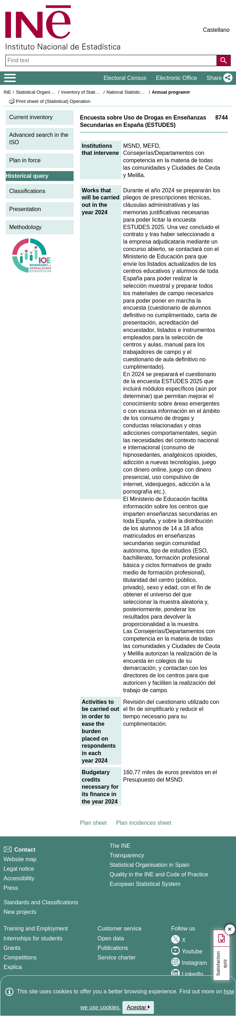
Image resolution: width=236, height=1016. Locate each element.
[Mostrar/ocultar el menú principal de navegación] (10, 78)
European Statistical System (145, 884)
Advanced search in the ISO (38, 138)
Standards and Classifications (41, 902)
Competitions (20, 957)
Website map (20, 859)
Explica (13, 967)
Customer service (120, 929)
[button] (218, 78)
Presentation (25, 209)
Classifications (27, 191)
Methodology (25, 227)
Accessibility (19, 878)
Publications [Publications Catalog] (113, 948)
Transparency (127, 855)
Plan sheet (93, 823)
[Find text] (111, 60)
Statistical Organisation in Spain (48, 92)
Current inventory (31, 117)
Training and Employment (36, 929)
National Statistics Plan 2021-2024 (141, 92)
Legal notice (19, 869)
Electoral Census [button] (125, 78)
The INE (120, 846)
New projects (20, 912)
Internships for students (33, 938)
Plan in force (25, 160)
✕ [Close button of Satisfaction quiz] (230, 929)
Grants (12, 948)
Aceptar (138, 1007)
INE (7, 92)
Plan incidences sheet (143, 823)
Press (11, 888)
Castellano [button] (216, 30)
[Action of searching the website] (224, 60)
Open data (111, 938)
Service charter (117, 957)
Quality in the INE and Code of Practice (159, 874)
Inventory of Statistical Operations (95, 92)
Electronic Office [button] (176, 78)
